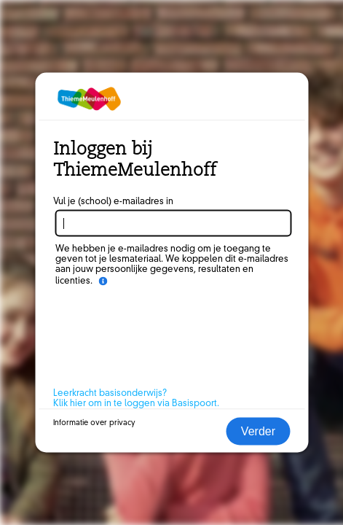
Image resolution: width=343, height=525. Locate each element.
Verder (258, 431)
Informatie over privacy (94, 423)
